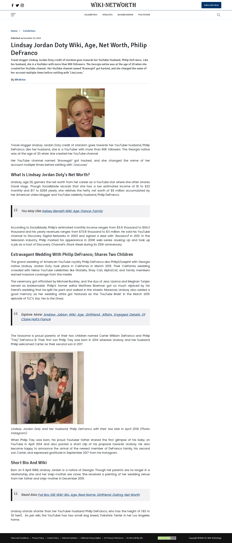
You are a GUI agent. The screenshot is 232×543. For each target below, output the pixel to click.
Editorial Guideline (69, 538)
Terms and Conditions (20, 538)
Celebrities (90, 14)
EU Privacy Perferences (113, 538)
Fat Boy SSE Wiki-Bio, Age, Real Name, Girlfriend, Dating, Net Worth (89, 495)
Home (14, 31)
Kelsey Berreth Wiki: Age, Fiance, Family (72, 211)
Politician (144, 14)
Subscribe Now (211, 5)
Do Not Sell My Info (135, 538)
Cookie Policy (53, 538)
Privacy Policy (38, 538)
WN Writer (20, 79)
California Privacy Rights (91, 538)
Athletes (107, 14)
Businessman (125, 14)
